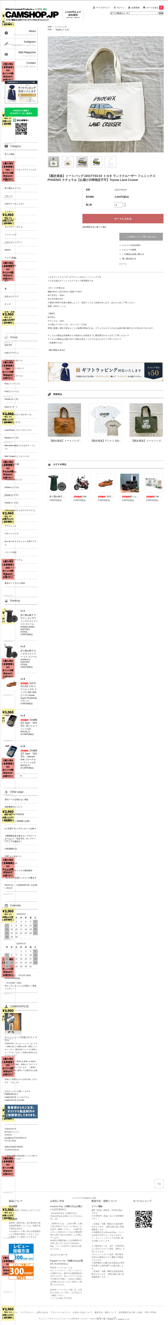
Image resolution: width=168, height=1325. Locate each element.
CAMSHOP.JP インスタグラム (17, 1097)
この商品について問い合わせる (141, 236)
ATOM (153, 1312)
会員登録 (136, 7)
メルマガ (76, 1198)
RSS (147, 1312)
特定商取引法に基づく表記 (94, 227)
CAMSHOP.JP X (11, 1094)
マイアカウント (103, 7)
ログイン (121, 7)
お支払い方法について (82, 1312)
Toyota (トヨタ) (62, 30)
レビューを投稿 (129, 250)
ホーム (15, 1312)
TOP (50, 27)
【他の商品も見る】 (57, 350)
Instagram (86, 1198)
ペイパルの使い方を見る (61, 1298)
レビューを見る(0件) (131, 245)
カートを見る (155, 7)
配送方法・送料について (106, 1312)
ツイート (123, 264)
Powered (110, 1319)
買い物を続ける (129, 259)
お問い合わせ (42, 1312)
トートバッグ (61, 27)
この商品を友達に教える (133, 254)
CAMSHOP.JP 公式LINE (14, 1100)
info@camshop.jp (12, 978)
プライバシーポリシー (60, 1312)
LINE (94, 1198)
